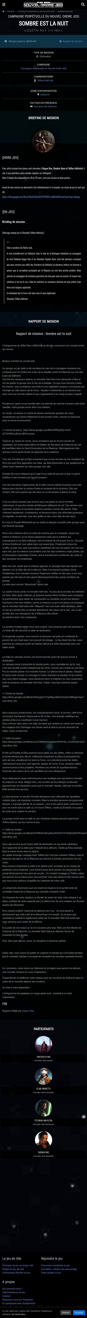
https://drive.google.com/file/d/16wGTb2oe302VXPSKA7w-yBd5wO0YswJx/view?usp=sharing (41, 196)
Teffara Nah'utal (45, 80)
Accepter (79, 1312)
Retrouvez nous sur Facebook (17, 1299)
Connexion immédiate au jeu (55, 1265)
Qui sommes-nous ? (12, 1288)
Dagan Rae (28, 1011)
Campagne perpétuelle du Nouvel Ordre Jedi (43, 68)
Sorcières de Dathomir (45, 106)
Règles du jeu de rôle (13, 1269)
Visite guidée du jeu (51, 1272)
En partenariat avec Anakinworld (18, 1303)
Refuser (65, 1312)
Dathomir (45, 94)
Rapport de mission (71, 41)
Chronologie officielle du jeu (16, 1272)
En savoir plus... (19, 1314)
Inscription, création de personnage (59, 1269)
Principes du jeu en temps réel (17, 1265)
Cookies (6, 1296)
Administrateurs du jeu (13, 1292)
